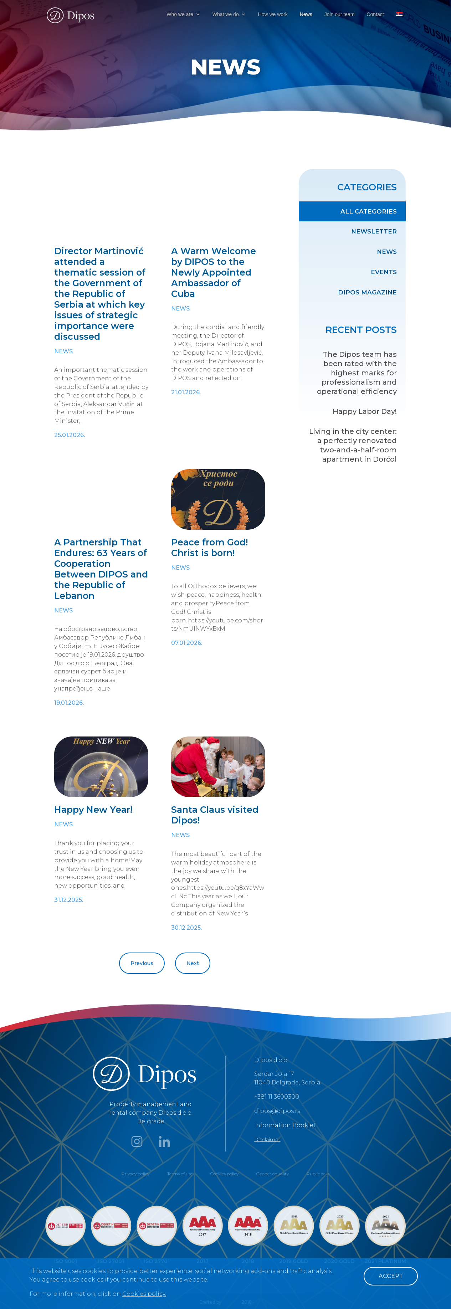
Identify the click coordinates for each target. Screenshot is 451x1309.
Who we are (179, 14)
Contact (375, 14)
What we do (225, 14)
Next (192, 963)
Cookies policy (224, 1173)
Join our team (339, 14)
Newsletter (374, 231)
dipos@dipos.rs (277, 1111)
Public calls (318, 1173)
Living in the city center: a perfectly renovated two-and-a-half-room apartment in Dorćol (353, 445)
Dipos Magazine (367, 292)
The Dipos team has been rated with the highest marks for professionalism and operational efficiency (357, 373)
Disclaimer (267, 1139)
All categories (368, 211)
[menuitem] (399, 20)
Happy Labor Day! (365, 411)
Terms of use (180, 1173)
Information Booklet (285, 1125)
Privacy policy (135, 1173)
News (306, 14)
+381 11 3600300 (276, 1096)
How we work (273, 14)
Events (384, 272)
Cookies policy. (144, 1293)
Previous (141, 963)
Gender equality (272, 1173)
